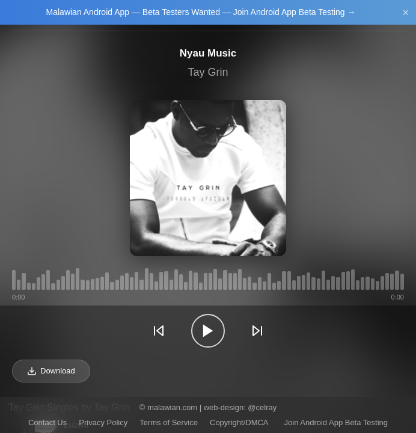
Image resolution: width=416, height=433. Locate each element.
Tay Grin (208, 72)
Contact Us (47, 422)
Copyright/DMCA (239, 422)
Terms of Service (168, 422)
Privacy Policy (103, 422)
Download (51, 371)
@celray (262, 407)
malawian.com (172, 407)
